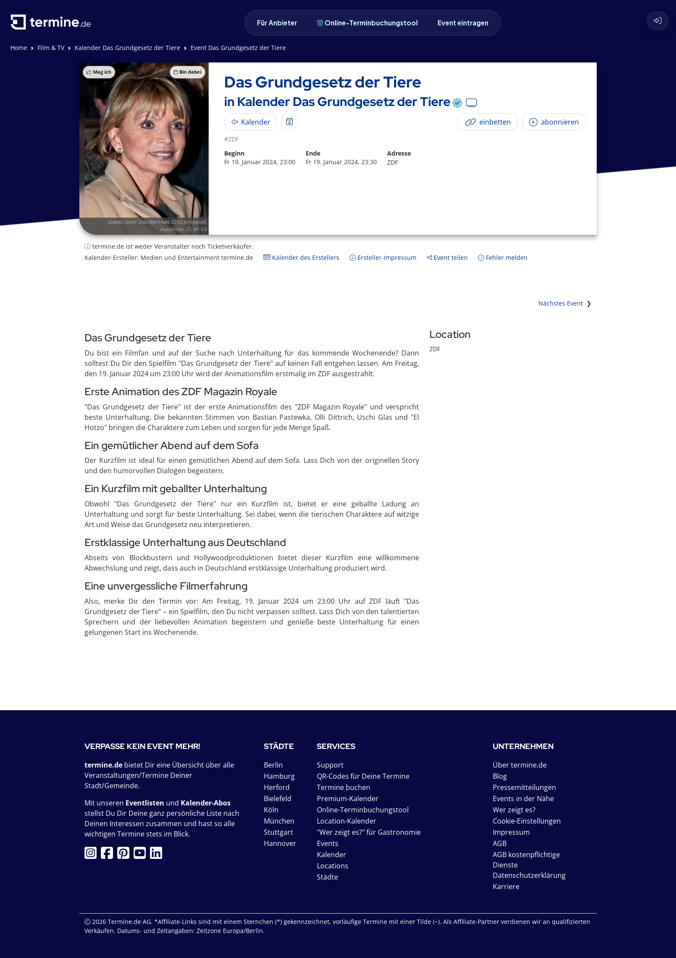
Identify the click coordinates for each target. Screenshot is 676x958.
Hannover (280, 843)
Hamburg (279, 776)
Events (327, 843)
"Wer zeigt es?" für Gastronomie (369, 832)
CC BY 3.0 (196, 229)
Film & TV (51, 48)
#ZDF (231, 139)
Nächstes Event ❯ (565, 303)
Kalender (331, 854)
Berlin (273, 765)
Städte (327, 877)
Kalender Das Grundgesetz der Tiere (127, 48)
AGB (500, 843)
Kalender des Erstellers (301, 257)
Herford (277, 787)
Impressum (511, 832)
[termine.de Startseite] (53, 25)
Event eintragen (463, 23)
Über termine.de (520, 765)
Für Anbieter (277, 23)
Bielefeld (277, 798)
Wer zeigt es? (514, 809)
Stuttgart (278, 832)
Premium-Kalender (348, 798)
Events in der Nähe (523, 798)
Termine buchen (343, 787)
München (279, 821)
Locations (332, 866)
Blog (500, 776)
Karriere (506, 886)
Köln (271, 809)
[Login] (657, 21)
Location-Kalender (346, 821)
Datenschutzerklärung (529, 875)
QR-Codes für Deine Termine (363, 776)
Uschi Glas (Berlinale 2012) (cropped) (165, 221)
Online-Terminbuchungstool (367, 23)
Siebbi (115, 221)
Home (18, 48)
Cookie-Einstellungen (527, 821)
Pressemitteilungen (524, 787)
